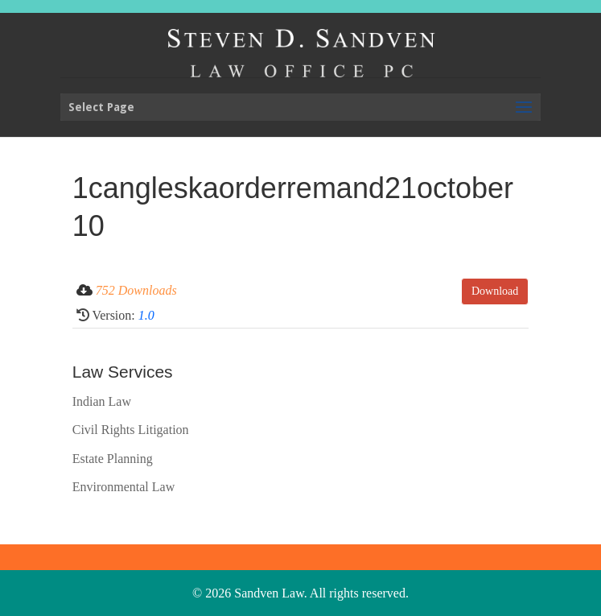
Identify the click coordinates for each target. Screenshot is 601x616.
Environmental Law (123, 487)
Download (494, 291)
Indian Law (101, 401)
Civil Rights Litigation (130, 429)
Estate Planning (112, 458)
